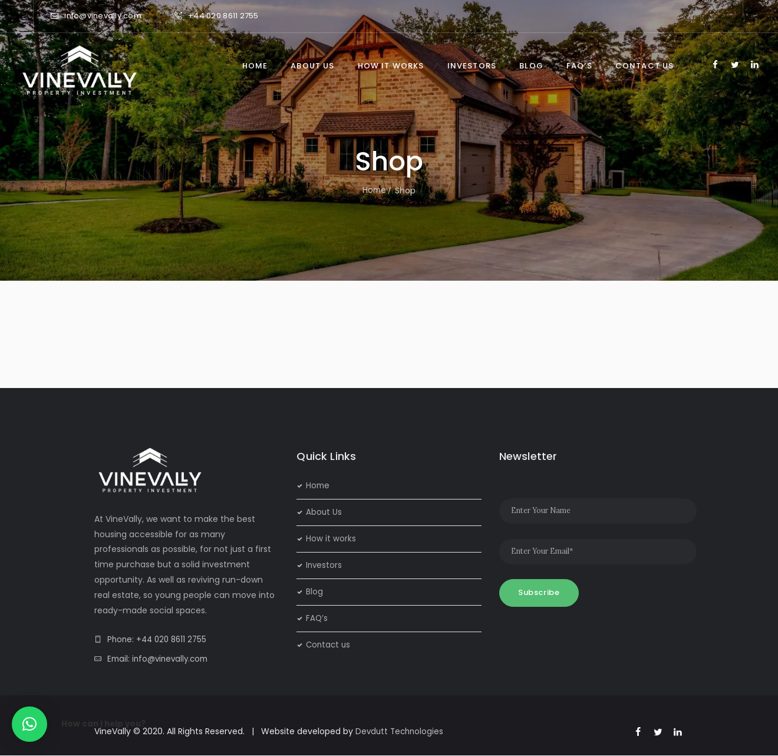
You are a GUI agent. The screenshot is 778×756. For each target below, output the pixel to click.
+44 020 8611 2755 (223, 15)
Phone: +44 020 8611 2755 (159, 639)
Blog (314, 591)
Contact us (329, 644)
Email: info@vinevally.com (160, 659)
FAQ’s (317, 618)
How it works (331, 538)
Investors (324, 565)
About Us (324, 512)
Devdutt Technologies (401, 731)
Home (374, 190)
